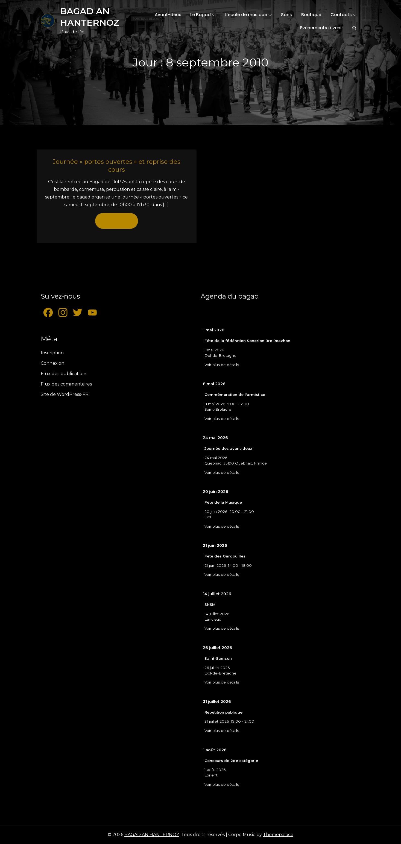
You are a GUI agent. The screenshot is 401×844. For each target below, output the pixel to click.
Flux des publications (64, 373)
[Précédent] (217, 313)
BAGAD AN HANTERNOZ (151, 834)
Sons (286, 14)
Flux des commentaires (66, 384)
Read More (116, 221)
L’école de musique (248, 14)
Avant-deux (168, 14)
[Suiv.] (345, 313)
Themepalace (278, 834)
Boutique (311, 14)
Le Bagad (202, 14)
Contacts (343, 14)
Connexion (52, 363)
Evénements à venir (321, 28)
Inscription (52, 352)
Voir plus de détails (221, 365)
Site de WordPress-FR (65, 394)
